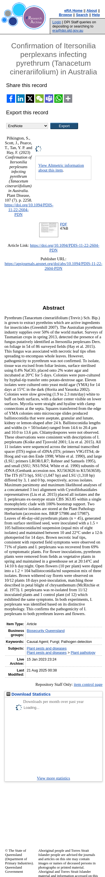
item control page (88, 684)
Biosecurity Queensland (46, 631)
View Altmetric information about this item (61, 167)
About (92, 10)
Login (56, 22)
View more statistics (53, 778)
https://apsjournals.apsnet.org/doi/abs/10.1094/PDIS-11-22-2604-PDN (53, 266)
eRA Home (73, 10)
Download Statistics (28, 694)
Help (96, 15)
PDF (63, 224)
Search (82, 15)
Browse (65, 15)
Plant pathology (83, 652)
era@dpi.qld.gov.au (67, 30)
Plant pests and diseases (47, 648)
